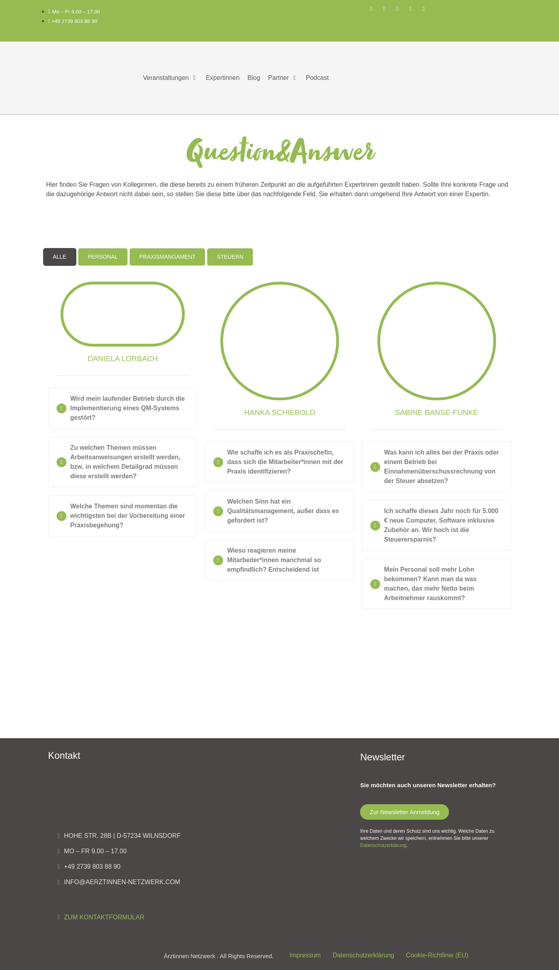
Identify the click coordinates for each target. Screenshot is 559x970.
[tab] (59, 257)
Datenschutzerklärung (383, 845)
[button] (170, 78)
